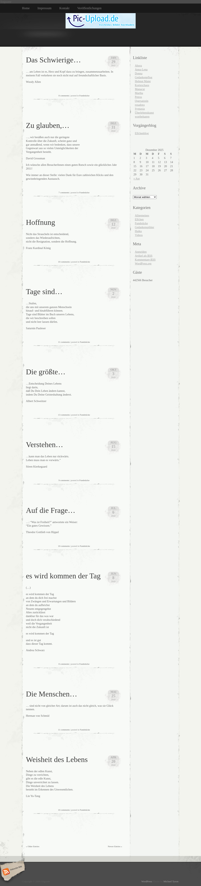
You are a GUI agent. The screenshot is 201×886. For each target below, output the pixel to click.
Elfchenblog (142, 133)
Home (26, 8)
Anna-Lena (141, 69)
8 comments (63, 95)
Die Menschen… (51, 694)
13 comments (64, 415)
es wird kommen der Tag (63, 576)
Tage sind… (44, 291)
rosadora (140, 104)
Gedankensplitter (144, 227)
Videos (139, 235)
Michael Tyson (171, 881)
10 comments (64, 262)
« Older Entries (32, 846)
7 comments (63, 192)
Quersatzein (141, 100)
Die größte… (46, 372)
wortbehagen (142, 116)
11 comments (64, 342)
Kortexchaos (142, 85)
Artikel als (144, 255)
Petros (138, 96)
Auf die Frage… (50, 510)
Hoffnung (40, 222)
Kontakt (64, 8)
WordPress (146, 881)
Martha (139, 93)
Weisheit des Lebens (57, 759)
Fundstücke (84, 95)
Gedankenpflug (143, 77)
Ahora (138, 65)
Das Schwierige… (53, 60)
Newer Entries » (115, 846)
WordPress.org (143, 263)
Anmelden (141, 251)
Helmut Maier (143, 81)
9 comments (63, 480)
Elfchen (139, 219)
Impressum (44, 8)
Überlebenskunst (144, 112)
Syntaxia (140, 108)
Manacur (140, 89)
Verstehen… (44, 444)
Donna (138, 73)
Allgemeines (142, 215)
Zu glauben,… (47, 125)
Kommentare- (145, 259)
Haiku (138, 231)
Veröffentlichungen (89, 8)
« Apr (136, 178)
